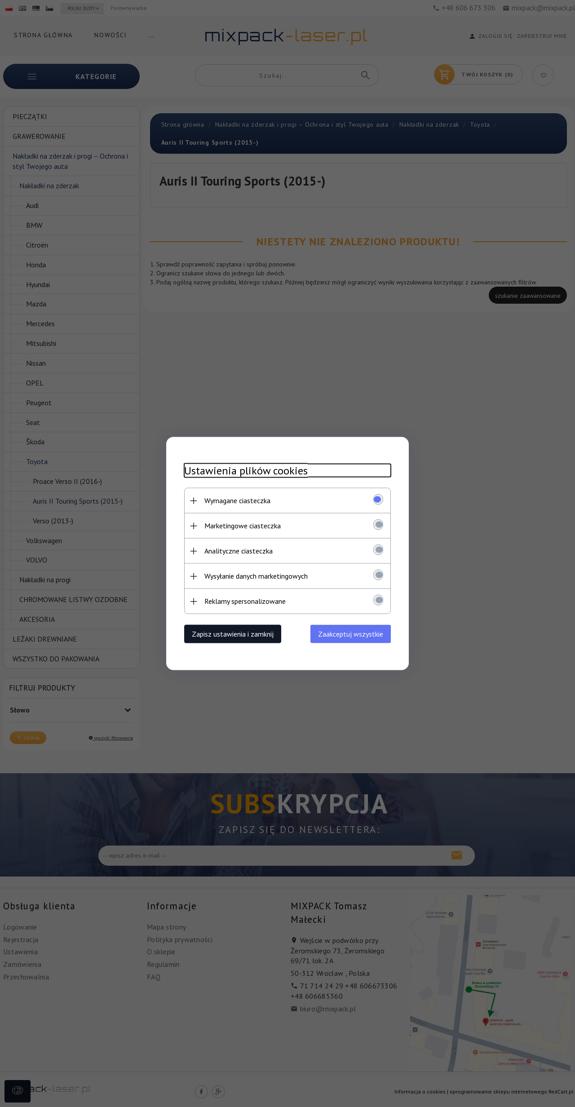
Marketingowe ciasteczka (242, 525)
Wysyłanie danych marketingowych (256, 575)
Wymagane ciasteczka (237, 500)
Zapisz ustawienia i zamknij (233, 633)
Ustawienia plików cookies (246, 470)
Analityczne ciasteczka (238, 550)
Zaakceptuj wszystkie (350, 633)
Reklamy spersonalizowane (245, 601)
